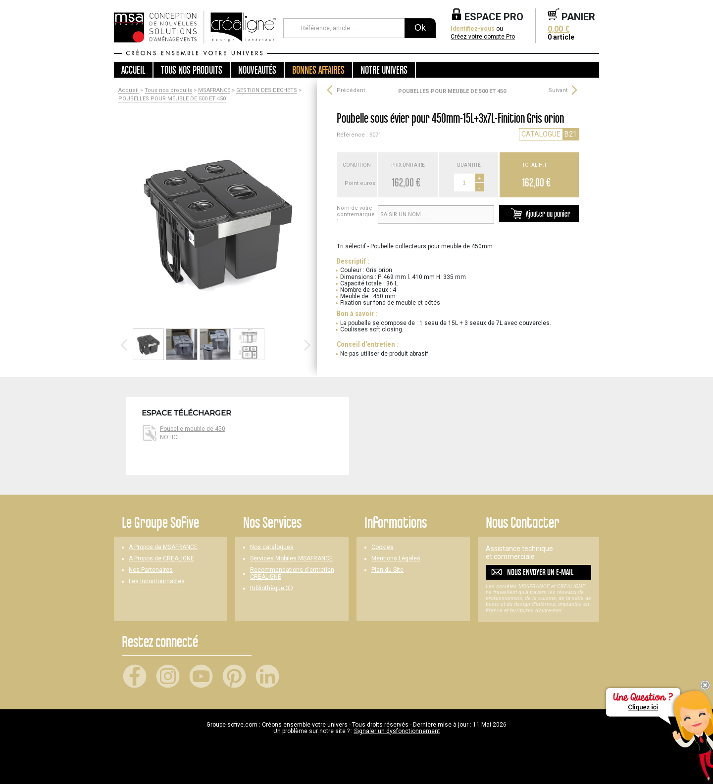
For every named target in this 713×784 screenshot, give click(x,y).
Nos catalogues (272, 547)
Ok (420, 28)
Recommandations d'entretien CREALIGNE (292, 573)
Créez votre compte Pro (483, 37)
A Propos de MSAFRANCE (163, 547)
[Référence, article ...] (344, 28)
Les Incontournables (157, 581)
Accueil (133, 69)
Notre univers (383, 69)
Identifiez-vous (473, 29)
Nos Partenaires (151, 570)
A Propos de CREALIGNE (161, 558)
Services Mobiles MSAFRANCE (291, 558)
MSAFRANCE (214, 90)
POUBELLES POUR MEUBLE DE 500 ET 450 (172, 99)
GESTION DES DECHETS (266, 90)
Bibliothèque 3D (271, 588)
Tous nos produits (168, 90)
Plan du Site (387, 570)
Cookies (382, 547)
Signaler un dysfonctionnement (397, 731)
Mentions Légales (395, 558)
